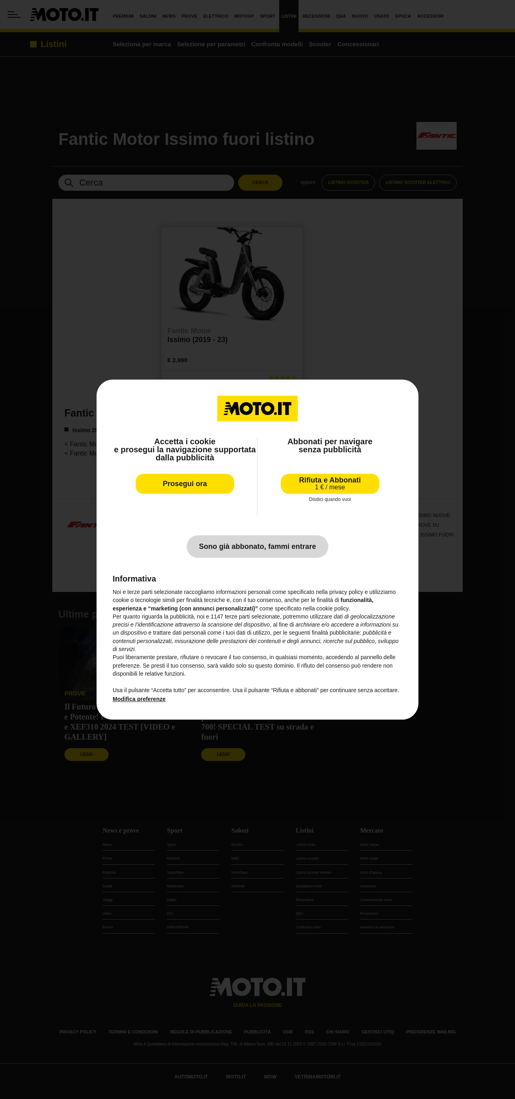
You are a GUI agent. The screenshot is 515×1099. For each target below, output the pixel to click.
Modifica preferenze (139, 699)
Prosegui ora (185, 484)
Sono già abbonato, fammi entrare (257, 546)
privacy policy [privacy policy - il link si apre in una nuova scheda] (346, 592)
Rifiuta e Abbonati (329, 483)
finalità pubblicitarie (336, 633)
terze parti (237, 616)
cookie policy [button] (332, 608)
